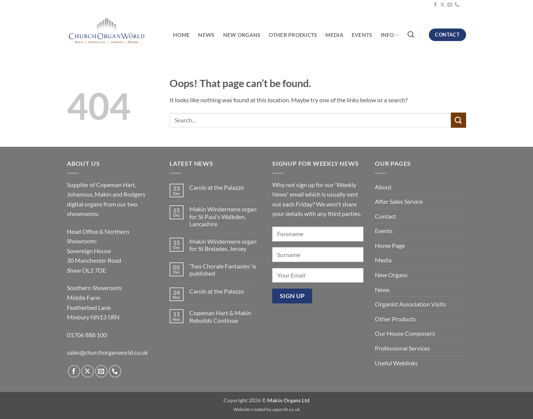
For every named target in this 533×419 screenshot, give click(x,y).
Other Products (293, 35)
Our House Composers (405, 333)
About (383, 186)
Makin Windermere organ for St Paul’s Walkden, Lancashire (223, 216)
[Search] (411, 35)
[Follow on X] (442, 5)
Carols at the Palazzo (216, 187)
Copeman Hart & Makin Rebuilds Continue (220, 316)
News (206, 35)
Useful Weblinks (396, 363)
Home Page (390, 245)
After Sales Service (399, 201)
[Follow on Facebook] (435, 5)
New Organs (242, 35)
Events (362, 35)
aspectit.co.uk (286, 409)
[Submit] (458, 120)
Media (334, 35)
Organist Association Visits (410, 304)
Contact (385, 216)
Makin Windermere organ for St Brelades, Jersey (223, 245)
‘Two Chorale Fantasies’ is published (222, 269)
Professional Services (402, 348)
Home (181, 35)
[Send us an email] (449, 5)
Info (390, 34)
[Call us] (457, 5)
